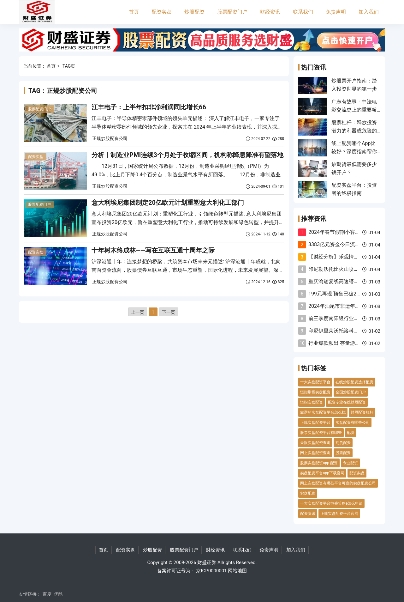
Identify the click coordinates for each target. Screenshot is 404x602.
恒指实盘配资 (311, 402)
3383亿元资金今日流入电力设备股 (346, 244)
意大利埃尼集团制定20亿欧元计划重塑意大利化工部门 (168, 202)
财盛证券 (206, 562)
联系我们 (303, 12)
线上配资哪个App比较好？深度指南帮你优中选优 (354, 151)
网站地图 (237, 571)
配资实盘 (162, 12)
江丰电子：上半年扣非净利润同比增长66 (149, 107)
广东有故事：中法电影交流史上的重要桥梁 (354, 110)
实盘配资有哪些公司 (353, 422)
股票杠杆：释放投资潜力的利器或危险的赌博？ (354, 130)
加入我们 (369, 12)
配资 (350, 432)
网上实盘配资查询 (315, 453)
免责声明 (336, 12)
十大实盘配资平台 (315, 382)
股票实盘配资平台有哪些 (321, 432)
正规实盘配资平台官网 (339, 513)
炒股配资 (194, 12)
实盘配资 (307, 493)
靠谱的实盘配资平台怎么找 (323, 412)
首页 (134, 12)
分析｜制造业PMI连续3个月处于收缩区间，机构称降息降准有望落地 (187, 155)
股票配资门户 (232, 12)
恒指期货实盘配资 (315, 392)
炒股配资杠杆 (362, 412)
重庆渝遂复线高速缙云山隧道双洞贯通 (351, 281)
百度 (47, 594)
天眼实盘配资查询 (315, 443)
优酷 (58, 594)
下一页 (168, 312)
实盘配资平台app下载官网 (322, 473)
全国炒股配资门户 (351, 392)
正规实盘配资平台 (315, 422)
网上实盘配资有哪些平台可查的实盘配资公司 (338, 483)
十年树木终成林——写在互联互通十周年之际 (153, 250)
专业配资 (350, 463)
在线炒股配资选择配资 (354, 382)
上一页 (137, 312)
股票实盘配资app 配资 (319, 463)
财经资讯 (270, 12)
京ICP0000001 (211, 571)
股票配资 (343, 453)
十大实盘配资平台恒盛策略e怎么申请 (331, 503)
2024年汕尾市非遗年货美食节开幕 (346, 306)
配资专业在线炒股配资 (347, 402)
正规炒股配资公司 (110, 138)
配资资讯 (307, 513)
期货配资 (343, 443)
